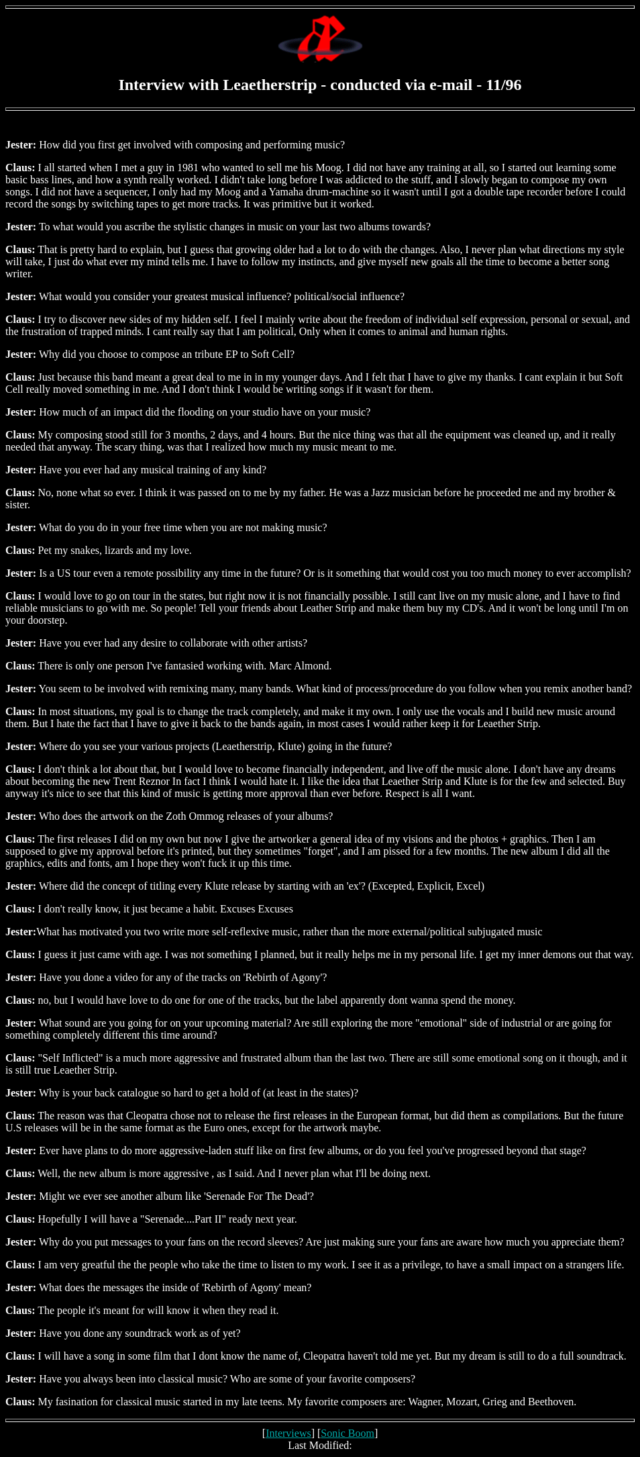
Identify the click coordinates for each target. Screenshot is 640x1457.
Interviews (288, 1433)
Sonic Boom (347, 1433)
